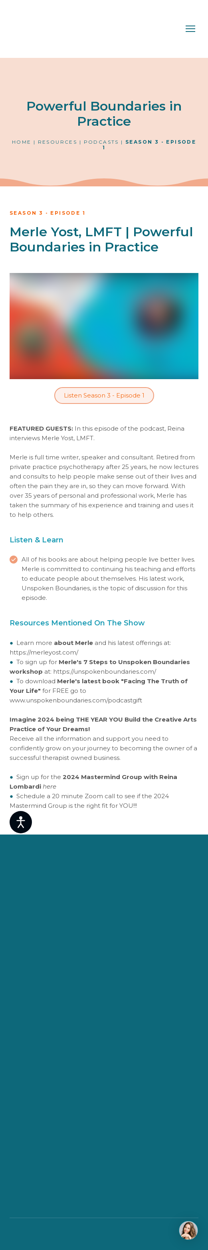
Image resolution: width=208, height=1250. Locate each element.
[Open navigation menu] (190, 29)
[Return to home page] (45, 29)
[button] (104, 395)
